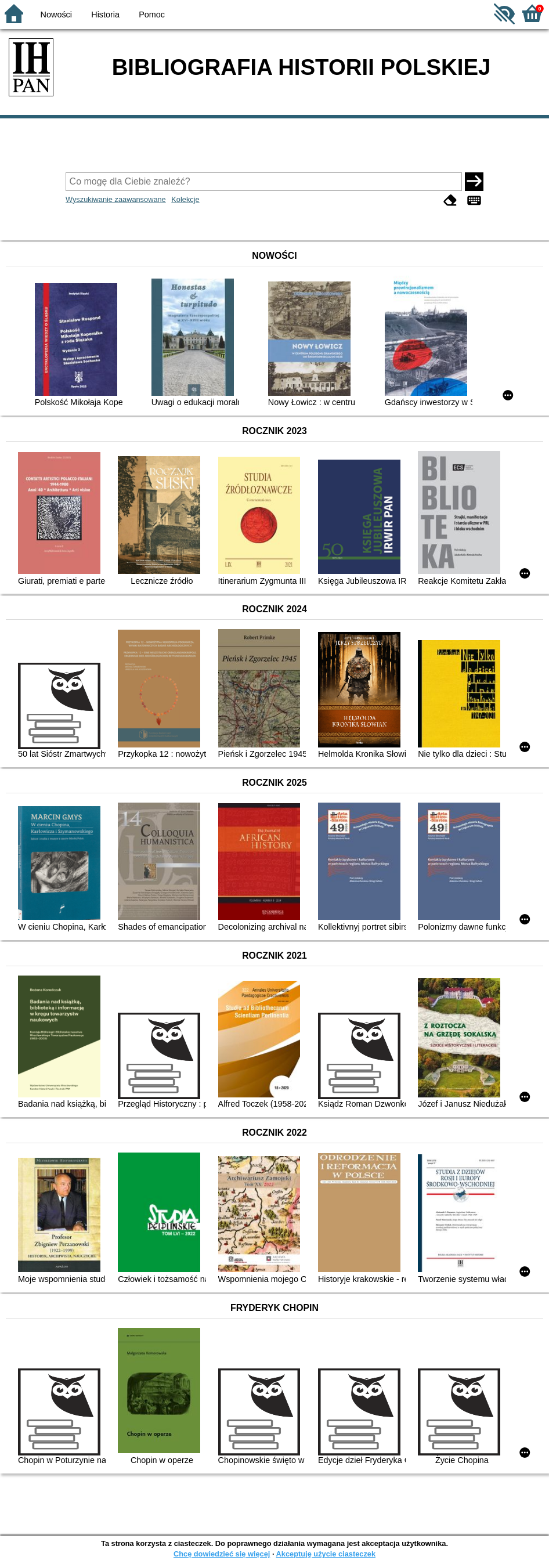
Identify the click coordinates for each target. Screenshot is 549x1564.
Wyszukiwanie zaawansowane (116, 199)
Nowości (56, 14)
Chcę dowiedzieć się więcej (222, 1553)
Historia (105, 14)
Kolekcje (185, 199)
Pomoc (152, 14)
